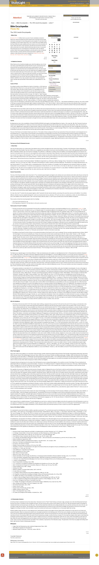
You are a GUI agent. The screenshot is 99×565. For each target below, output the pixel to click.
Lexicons (51, 91)
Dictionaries (52, 87)
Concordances (53, 73)
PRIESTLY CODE (65, 187)
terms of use (30, 552)
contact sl (58, 552)
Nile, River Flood (53, 83)
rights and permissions (49, 552)
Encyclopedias (53, 89)
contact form (71, 554)
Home (12, 23)
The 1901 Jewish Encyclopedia (38, 23)
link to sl (70, 552)
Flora (54, 62)
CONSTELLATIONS (38, 123)
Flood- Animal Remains (54, 85)
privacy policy (38, 552)
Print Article (51, 67)
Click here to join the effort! (41, 19)
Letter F (51, 23)
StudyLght (18, 2)
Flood (51, 77)
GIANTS (16, 77)
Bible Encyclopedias (22, 23)
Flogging (54, 57)
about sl (64, 552)
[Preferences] (88, 6)
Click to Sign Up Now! (82, 1)
